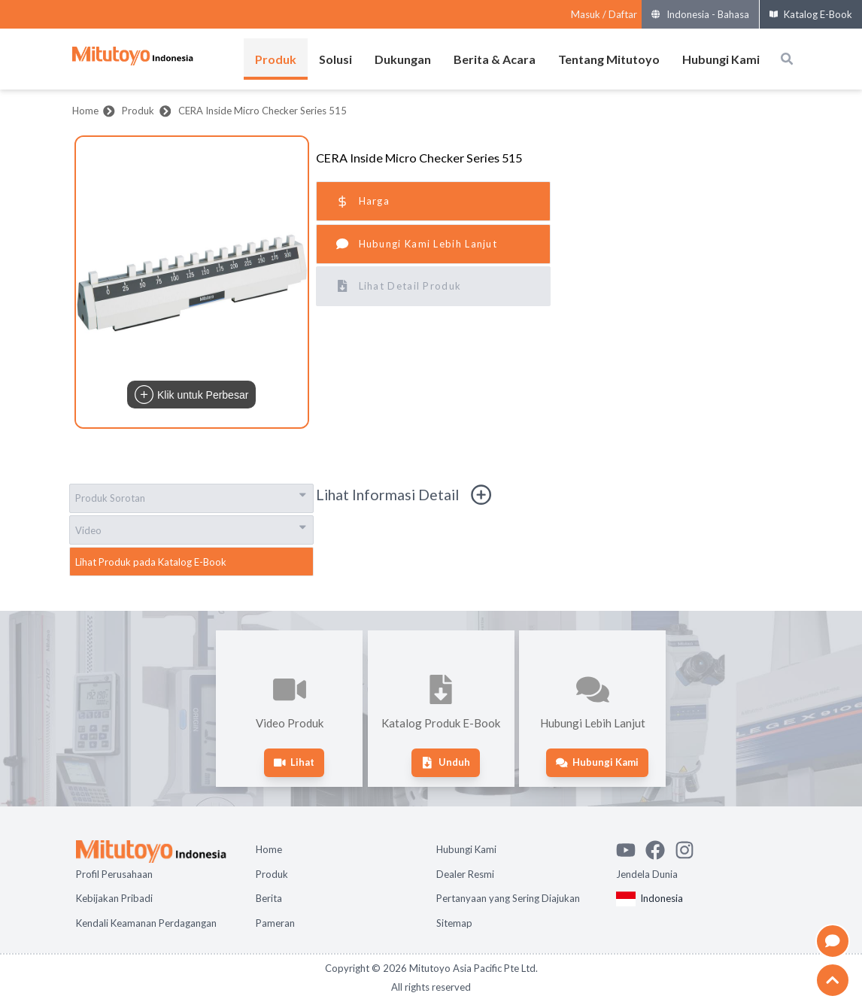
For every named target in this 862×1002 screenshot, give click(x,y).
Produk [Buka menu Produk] (275, 59)
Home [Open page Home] (269, 849)
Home (85, 111)
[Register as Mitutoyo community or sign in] (604, 14)
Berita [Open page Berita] (269, 898)
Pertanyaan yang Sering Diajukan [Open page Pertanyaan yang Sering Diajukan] (508, 898)
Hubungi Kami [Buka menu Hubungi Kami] (721, 59)
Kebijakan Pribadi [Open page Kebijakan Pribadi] (114, 898)
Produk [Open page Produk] (272, 874)
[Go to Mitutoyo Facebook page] (660, 847)
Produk (138, 111)
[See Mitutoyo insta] (689, 847)
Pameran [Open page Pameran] (275, 923)
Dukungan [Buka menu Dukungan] (403, 59)
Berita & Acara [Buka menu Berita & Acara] (495, 59)
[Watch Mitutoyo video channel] (630, 847)
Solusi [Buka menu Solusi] (335, 59)
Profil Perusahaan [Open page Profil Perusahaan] (114, 874)
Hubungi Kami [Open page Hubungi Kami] (466, 849)
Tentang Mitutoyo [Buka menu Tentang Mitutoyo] (609, 59)
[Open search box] (787, 59)
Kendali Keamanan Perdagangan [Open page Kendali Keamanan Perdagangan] (146, 923)
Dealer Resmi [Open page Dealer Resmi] (465, 874)
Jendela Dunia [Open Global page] (647, 874)
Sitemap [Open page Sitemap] (454, 923)
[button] (192, 282)
